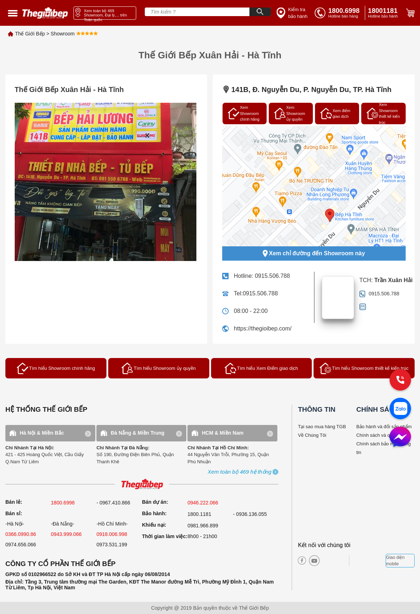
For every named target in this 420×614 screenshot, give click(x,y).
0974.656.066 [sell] (20, 544)
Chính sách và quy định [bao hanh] (380, 435)
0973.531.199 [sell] (111, 544)
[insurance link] (292, 13)
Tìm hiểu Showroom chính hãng (56, 368)
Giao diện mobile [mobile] (395, 560)
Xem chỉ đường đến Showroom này (314, 253)
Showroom (63, 34)
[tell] (338, 13)
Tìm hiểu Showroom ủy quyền (158, 368)
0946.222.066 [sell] (202, 503)
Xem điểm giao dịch (335, 113)
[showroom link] (104, 13)
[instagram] (324, 560)
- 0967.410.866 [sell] (113, 503)
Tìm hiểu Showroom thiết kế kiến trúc (364, 368)
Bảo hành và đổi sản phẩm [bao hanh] (384, 426)
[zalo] (400, 409)
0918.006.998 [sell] (111, 534)
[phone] (384, 13)
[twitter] (336, 560)
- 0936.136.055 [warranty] (250, 514)
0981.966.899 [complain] (202, 525)
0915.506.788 (272, 276)
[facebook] (302, 560)
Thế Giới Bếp (30, 34)
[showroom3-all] (240, 472)
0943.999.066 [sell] (66, 534)
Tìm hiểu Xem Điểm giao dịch (261, 368)
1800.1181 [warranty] (199, 514)
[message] (400, 437)
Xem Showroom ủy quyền (289, 113)
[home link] (45, 13)
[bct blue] (369, 560)
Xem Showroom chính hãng (243, 113)
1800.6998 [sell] (63, 503)
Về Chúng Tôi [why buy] (312, 435)
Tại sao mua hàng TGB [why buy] (322, 426)
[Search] (260, 12)
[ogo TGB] (141, 484)
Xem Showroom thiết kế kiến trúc (383, 113)
